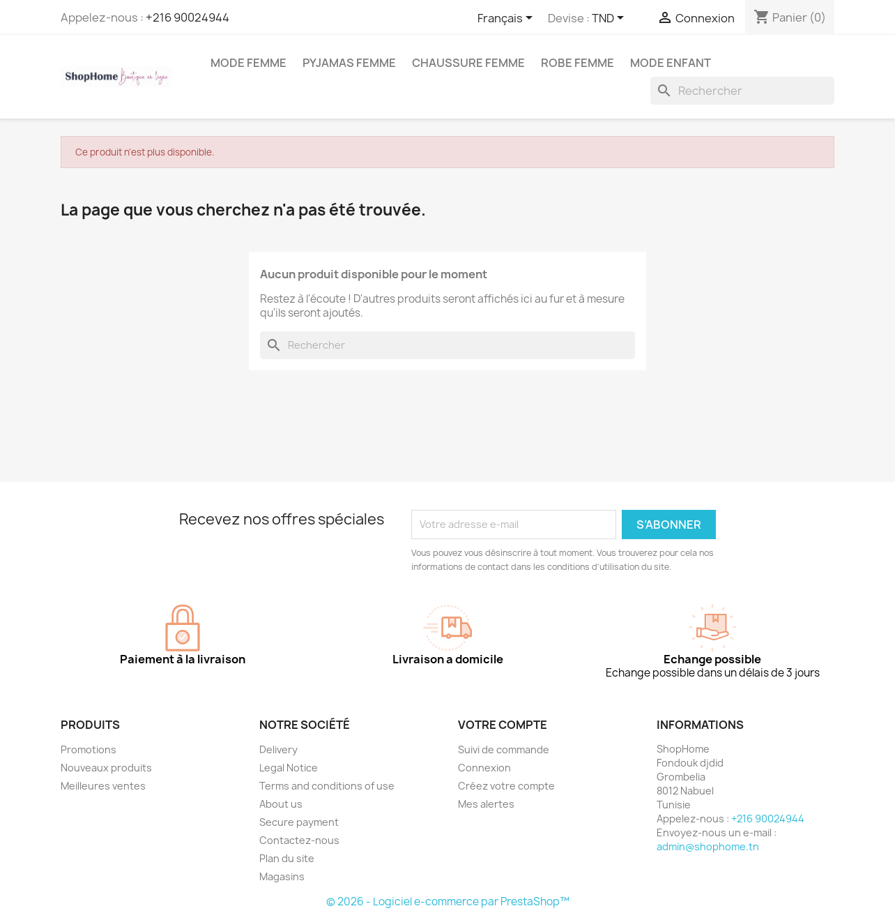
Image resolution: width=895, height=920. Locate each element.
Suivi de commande (503, 749)
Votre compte (502, 724)
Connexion (484, 767)
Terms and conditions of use (327, 785)
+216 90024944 (187, 17)
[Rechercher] (742, 91)
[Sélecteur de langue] (507, 18)
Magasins (282, 876)
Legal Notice (288, 767)
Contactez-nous (299, 840)
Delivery (278, 749)
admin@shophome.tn (708, 846)
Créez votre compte (506, 785)
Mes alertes (486, 803)
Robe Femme (577, 62)
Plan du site (286, 858)
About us (281, 803)
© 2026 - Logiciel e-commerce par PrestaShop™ (447, 901)
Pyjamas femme (349, 62)
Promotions (88, 749)
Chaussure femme (468, 62)
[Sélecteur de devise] (610, 18)
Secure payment (299, 822)
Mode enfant (670, 62)
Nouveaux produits (106, 767)
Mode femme (248, 62)
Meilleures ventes (103, 785)
